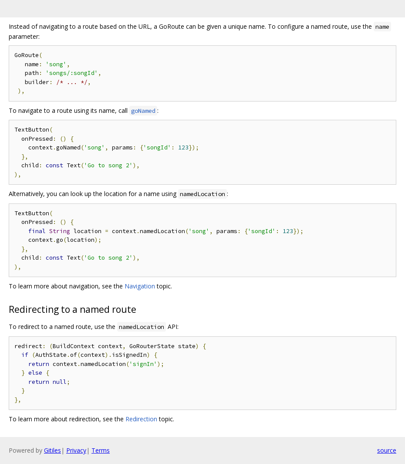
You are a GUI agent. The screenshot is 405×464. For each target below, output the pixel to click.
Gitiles (52, 450)
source (386, 450)
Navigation (140, 286)
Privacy (76, 450)
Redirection (141, 419)
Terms (100, 450)
